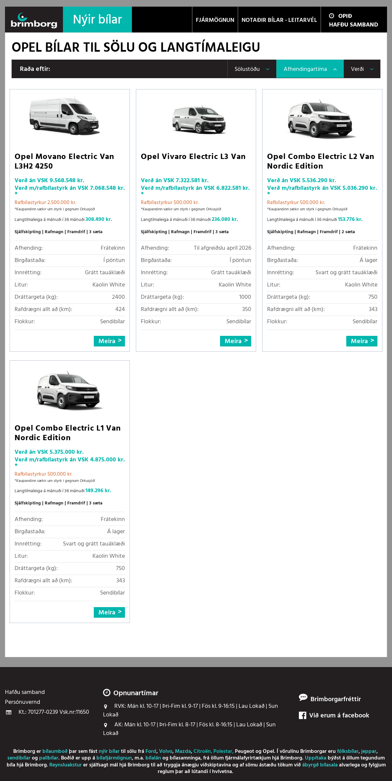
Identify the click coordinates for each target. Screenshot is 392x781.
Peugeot (244, 751)
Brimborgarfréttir (335, 699)
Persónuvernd (22, 702)
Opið (340, 16)
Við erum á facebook (334, 716)
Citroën (202, 751)
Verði (357, 69)
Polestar (222, 751)
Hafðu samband (353, 25)
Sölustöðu (247, 69)
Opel (268, 751)
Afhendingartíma (305, 69)
